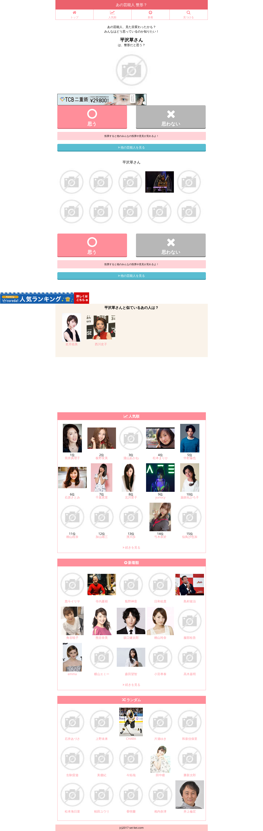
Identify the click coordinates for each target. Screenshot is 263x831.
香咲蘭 (131, 811)
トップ (74, 14)
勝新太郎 (190, 775)
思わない (171, 117)
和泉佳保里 (189, 739)
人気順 (112, 14)
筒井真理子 (72, 458)
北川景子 (131, 497)
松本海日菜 (72, 811)
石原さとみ (72, 497)
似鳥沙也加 (189, 537)
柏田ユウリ (101, 811)
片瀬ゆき (160, 739)
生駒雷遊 (72, 775)
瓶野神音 (131, 601)
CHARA (131, 739)
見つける (189, 14)
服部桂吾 (190, 638)
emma (72, 674)
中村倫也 (190, 458)
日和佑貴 (160, 601)
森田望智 (131, 674)
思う (92, 117)
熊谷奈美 (102, 638)
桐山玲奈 (160, 638)
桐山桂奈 (72, 537)
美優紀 (101, 775)
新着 (151, 14)
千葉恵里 (102, 497)
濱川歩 (131, 537)
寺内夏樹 (102, 601)
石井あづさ (72, 739)
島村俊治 (190, 601)
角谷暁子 (72, 638)
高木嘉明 (190, 674)
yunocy (160, 497)
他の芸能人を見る (131, 147)
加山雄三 (102, 537)
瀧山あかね (131, 458)
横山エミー (101, 674)
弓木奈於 (160, 537)
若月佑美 (72, 344)
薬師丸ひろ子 (190, 497)
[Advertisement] (114, 383)
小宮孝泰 (160, 674)
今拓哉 (131, 775)
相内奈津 (160, 811)
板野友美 (102, 458)
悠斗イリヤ (72, 601)
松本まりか (160, 458)
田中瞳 (160, 775)
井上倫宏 (190, 811)
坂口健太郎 (131, 638)
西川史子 (101, 344)
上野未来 (102, 739)
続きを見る (131, 547)
